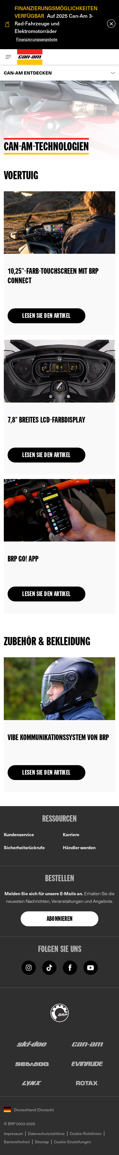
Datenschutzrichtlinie (46, 1133)
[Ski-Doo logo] (31, 1044)
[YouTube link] (90, 967)
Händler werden (79, 847)
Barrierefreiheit (17, 1142)
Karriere (71, 834)
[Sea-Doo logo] (32, 1063)
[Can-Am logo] (30, 57)
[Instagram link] (29, 967)
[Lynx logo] (31, 1083)
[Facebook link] (70, 967)
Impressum (13, 1133)
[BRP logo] (60, 1012)
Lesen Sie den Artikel (46, 316)
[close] (111, 24)
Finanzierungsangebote (36, 39)
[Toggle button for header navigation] (8, 57)
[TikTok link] (49, 967)
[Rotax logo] (87, 1083)
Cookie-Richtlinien (86, 1133)
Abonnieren (60, 919)
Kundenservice (19, 834)
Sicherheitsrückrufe (24, 847)
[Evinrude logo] (87, 1063)
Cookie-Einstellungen (72, 1142)
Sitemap (42, 1142)
